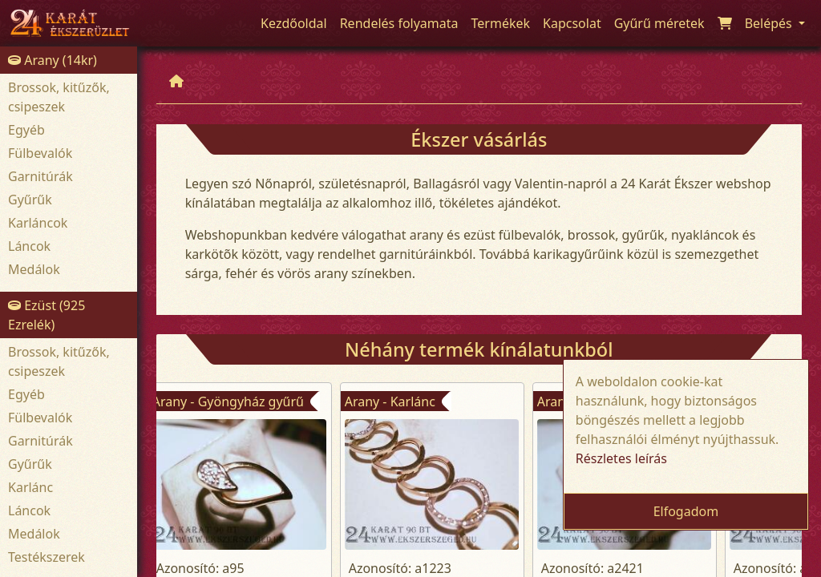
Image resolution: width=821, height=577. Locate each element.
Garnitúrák (40, 176)
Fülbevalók (40, 153)
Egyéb (26, 130)
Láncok (29, 246)
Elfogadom (686, 511)
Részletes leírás (621, 458)
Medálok (34, 269)
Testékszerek (46, 557)
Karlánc (30, 487)
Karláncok (37, 223)
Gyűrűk (30, 199)
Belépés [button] (770, 23)
